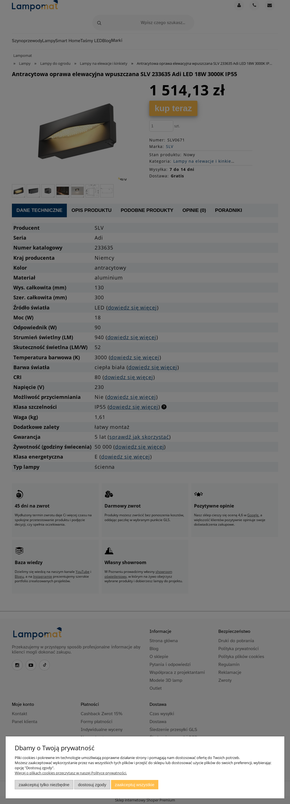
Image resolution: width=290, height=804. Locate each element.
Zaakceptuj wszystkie (134, 784)
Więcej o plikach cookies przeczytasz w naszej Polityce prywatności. (71, 772)
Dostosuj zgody (92, 784)
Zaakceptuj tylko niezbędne (44, 784)
